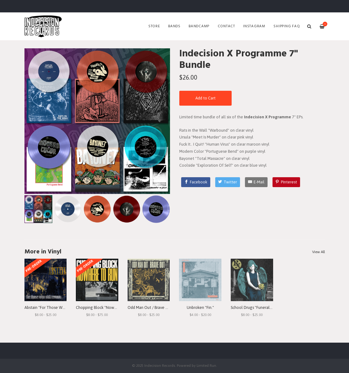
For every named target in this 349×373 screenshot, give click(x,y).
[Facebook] (195, 182)
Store (154, 26)
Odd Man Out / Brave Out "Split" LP (158, 307)
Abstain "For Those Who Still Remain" (57, 307)
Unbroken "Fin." (200, 307)
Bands (174, 26)
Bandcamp (199, 26)
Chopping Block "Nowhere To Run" (107, 307)
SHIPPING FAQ (286, 26)
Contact (226, 26)
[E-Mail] (256, 182)
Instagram (254, 26)
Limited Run (206, 365)
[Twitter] (227, 182)
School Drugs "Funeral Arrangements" (264, 307)
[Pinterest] (286, 182)
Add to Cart (205, 98)
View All (318, 252)
